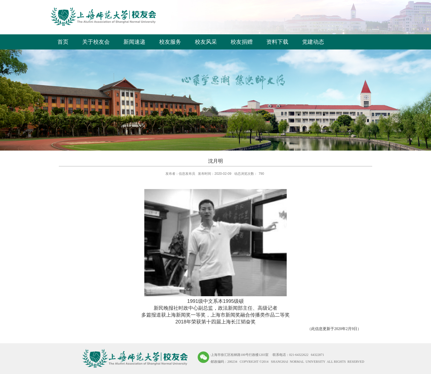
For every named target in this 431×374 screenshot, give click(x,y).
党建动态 (313, 42)
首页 (62, 42)
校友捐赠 (242, 42)
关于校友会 (96, 42)
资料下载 (277, 42)
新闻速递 (134, 42)
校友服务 (170, 42)
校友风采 (206, 42)
